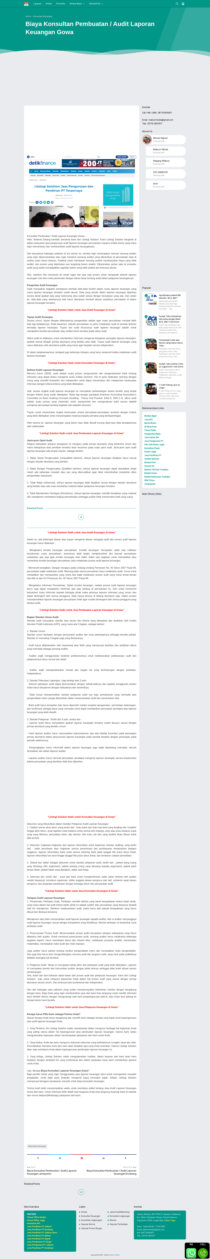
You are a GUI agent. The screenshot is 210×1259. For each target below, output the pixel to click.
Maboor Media (114, 1255)
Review (113, 1220)
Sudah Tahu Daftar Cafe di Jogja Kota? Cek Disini (171, 365)
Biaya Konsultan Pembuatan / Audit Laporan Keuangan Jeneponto (52, 1172)
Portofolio (60, 3)
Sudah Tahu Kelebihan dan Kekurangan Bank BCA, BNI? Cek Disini (170, 319)
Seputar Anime (88, 1224)
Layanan (37, 3)
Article (84, 1212)
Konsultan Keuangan (37, 1146)
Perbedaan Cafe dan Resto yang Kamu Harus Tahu (171, 343)
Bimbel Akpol (76, 3)
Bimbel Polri (94, 3)
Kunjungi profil (158, 141)
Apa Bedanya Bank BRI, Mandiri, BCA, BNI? (170, 296)
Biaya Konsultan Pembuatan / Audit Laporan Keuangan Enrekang (111, 1172)
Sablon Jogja (169, 1220)
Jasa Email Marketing (120, 1212)
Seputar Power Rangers (91, 1228)
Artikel (49, 3)
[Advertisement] (105, 80)
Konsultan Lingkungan (120, 1216)
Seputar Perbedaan (119, 1224)
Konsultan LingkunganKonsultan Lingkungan (91, 1220)
